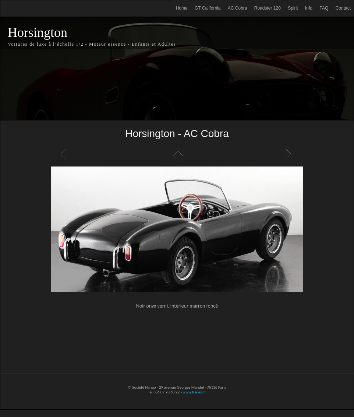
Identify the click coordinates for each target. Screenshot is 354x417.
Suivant (290, 154)
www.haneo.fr (194, 392)
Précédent (64, 154)
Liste (177, 154)
